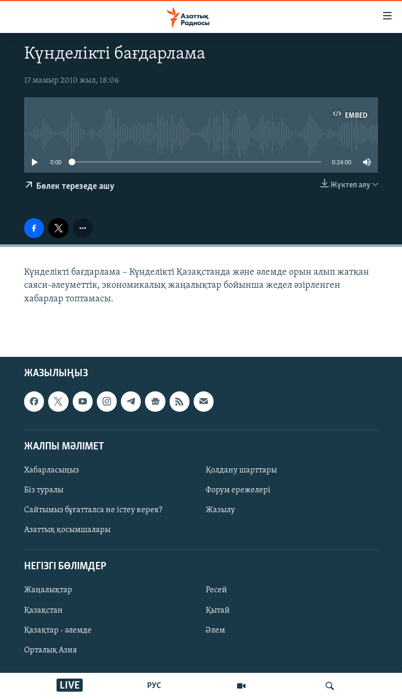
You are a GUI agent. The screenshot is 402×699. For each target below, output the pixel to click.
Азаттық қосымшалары (67, 530)
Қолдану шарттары (241, 470)
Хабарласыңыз (51, 470)
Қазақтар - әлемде (58, 630)
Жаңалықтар (48, 590)
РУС (154, 686)
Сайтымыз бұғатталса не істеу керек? (93, 510)
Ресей (216, 590)
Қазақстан (43, 610)
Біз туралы (43, 490)
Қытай (218, 610)
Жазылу (220, 510)
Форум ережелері (238, 490)
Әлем (215, 630)
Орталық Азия (50, 650)
